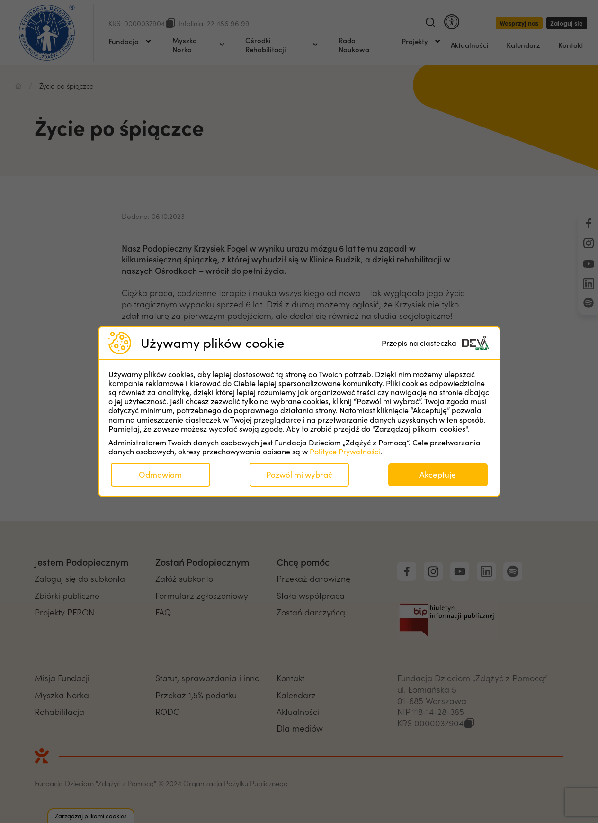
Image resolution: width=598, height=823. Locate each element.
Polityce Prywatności (345, 451)
